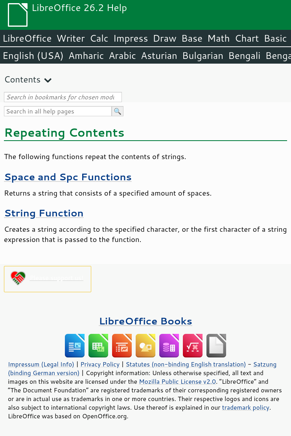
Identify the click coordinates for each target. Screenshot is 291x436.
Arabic (122, 55)
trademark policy (245, 407)
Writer (70, 38)
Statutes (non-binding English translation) (185, 364)
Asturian (159, 55)
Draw (164, 38)
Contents (22, 79)
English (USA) (33, 55)
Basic (275, 38)
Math (218, 38)
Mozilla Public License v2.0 (177, 381)
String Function (44, 213)
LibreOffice (27, 38)
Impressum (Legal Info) (41, 364)
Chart (246, 38)
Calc (99, 38)
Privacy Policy (100, 364)
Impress (130, 38)
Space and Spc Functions (68, 176)
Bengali (244, 55)
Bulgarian (202, 55)
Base (192, 38)
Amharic (86, 55)
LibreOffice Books (145, 321)
